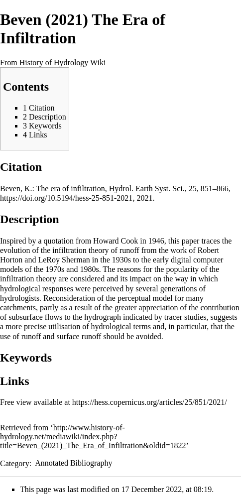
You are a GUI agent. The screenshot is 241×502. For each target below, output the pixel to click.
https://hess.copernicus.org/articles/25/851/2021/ (149, 402)
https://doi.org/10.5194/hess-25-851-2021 (66, 198)
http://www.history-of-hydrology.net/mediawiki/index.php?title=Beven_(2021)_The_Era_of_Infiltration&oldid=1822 (93, 436)
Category (14, 463)
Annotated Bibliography (73, 463)
